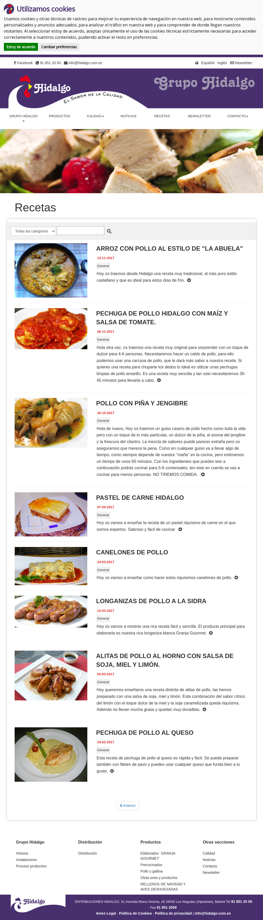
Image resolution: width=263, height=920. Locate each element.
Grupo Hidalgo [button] (23, 118)
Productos (59, 116)
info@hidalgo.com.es (83, 63)
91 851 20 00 (48, 63)
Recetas (162, 116)
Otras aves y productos (158, 878)
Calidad (209, 853)
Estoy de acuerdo (20, 46)
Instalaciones (26, 860)
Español (207, 63)
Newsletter (241, 63)
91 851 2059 (167, 907)
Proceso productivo (31, 866)
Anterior (128, 806)
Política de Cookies (135, 913)
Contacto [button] (237, 116)
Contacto (210, 866)
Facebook (23, 63)
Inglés (222, 63)
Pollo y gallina (151, 871)
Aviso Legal (106, 913)
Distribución (87, 853)
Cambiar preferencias (59, 46)
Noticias (128, 116)
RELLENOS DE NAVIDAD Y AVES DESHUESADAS (163, 886)
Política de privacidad (173, 913)
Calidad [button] (95, 116)
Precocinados (151, 865)
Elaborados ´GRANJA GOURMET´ (157, 855)
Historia (22, 853)
